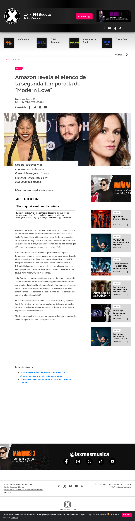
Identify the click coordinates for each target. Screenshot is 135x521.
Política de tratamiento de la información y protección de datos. (23, 491)
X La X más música (114, 28)
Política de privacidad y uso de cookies (18, 484)
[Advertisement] (45, 410)
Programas (119, 54)
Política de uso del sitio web (14, 487)
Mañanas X (23, 39)
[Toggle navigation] (129, 28)
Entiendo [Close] (127, 515)
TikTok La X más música (120, 28)
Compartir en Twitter (34, 107)
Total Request (55, 40)
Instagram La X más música (109, 28)
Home (8, 59)
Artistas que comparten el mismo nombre (40, 376)
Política (14, 517)
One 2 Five (121, 39)
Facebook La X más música (104, 28)
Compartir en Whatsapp (40, 107)
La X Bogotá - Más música (12, 16)
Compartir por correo (45, 107)
